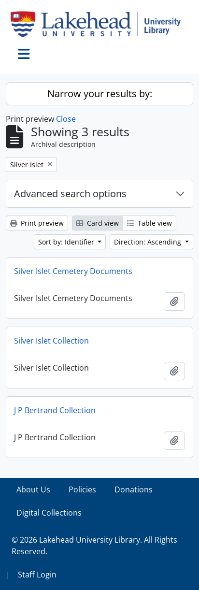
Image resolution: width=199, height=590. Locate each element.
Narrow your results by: (99, 93)
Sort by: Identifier (67, 241)
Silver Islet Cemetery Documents (73, 271)
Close (66, 119)
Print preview (37, 223)
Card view (97, 223)
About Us (33, 489)
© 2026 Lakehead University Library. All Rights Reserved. (94, 545)
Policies (82, 489)
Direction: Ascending (148, 241)
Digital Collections (49, 512)
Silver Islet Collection (51, 340)
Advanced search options (70, 193)
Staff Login (37, 574)
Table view (149, 223)
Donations (133, 489)
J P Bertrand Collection (55, 410)
